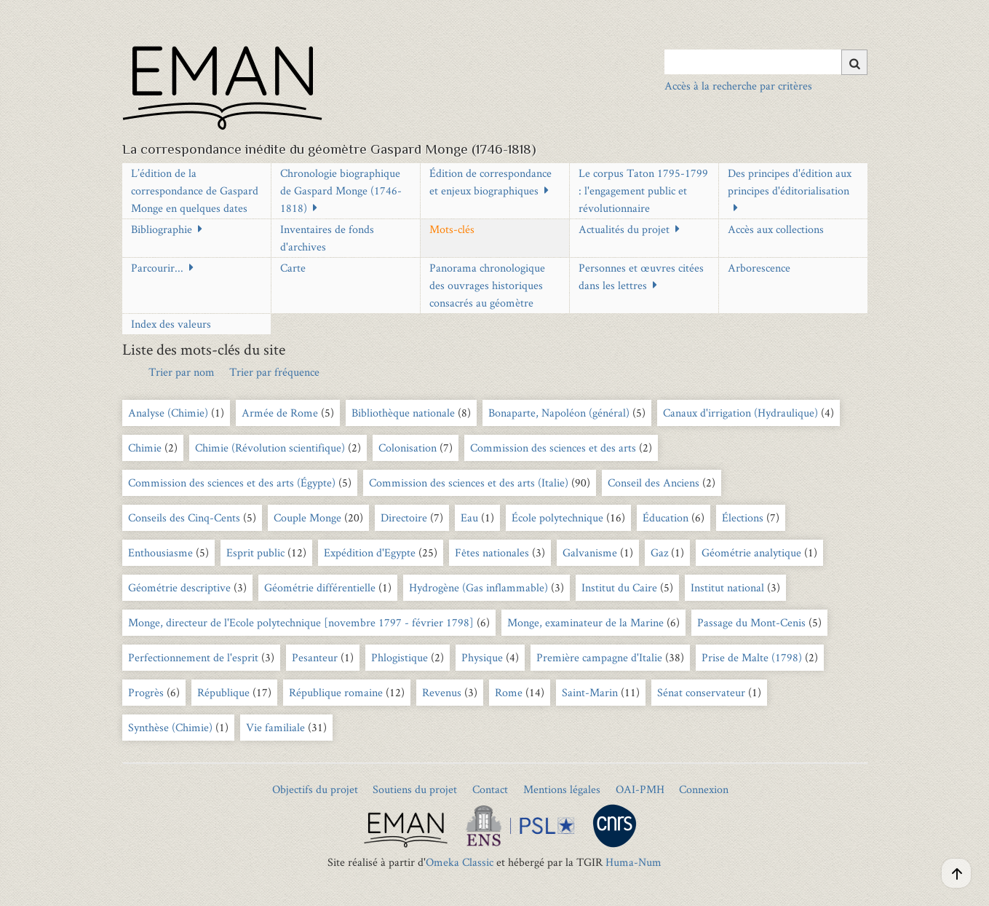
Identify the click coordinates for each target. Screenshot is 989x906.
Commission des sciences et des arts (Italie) (468, 482)
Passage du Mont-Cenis (751, 622)
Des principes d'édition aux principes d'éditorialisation (789, 181)
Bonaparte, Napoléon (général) (558, 412)
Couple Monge (307, 517)
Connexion (703, 789)
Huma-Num (633, 862)
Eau (469, 517)
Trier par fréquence (274, 371)
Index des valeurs (171, 323)
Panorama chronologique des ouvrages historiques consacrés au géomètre (487, 285)
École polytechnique (557, 517)
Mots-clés (451, 229)
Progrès (146, 692)
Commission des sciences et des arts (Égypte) (231, 482)
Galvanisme (590, 552)
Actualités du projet (624, 229)
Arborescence (759, 267)
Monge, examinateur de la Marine (585, 622)
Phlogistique (399, 657)
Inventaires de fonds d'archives (327, 237)
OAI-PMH (640, 789)
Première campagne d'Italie (599, 657)
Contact (490, 789)
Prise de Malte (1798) (752, 657)
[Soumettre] (854, 62)
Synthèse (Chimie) (170, 727)
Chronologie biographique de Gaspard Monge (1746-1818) (341, 190)
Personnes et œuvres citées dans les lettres (641, 276)
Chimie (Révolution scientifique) (270, 447)
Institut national (727, 587)
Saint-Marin (590, 692)
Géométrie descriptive (179, 587)
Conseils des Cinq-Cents (184, 517)
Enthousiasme (160, 552)
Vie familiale (275, 727)
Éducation (665, 517)
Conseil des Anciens (653, 482)
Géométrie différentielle (320, 587)
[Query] (765, 62)
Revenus (441, 692)
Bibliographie (161, 229)
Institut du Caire (619, 587)
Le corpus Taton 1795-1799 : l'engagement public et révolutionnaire (643, 190)
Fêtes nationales (492, 552)
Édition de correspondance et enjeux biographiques (490, 181)
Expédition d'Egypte (370, 552)
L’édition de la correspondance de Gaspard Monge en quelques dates (194, 190)
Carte (293, 267)
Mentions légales (561, 789)
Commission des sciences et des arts (553, 447)
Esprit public (256, 552)
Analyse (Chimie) (168, 412)
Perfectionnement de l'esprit (193, 657)
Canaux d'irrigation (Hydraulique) (740, 412)
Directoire (404, 517)
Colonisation (407, 447)
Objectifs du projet (315, 789)
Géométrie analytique (751, 552)
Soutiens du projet (415, 789)
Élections (742, 517)
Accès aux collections (776, 229)
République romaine (336, 692)
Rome (509, 692)
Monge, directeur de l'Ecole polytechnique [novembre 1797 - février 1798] (301, 622)
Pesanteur (315, 657)
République (223, 692)
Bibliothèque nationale (403, 412)
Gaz (659, 552)
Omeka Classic (459, 862)
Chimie (145, 447)
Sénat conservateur (701, 692)
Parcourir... (157, 267)
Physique (482, 657)
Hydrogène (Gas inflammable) (478, 587)
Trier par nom (181, 371)
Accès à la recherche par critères (738, 85)
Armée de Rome (280, 412)
